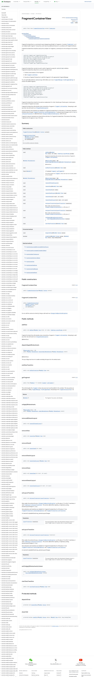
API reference (5, 6)
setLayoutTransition (27, 113)
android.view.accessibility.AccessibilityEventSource (38, 247)
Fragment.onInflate (32, 75)
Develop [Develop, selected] (37, 1)
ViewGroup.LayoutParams (64, 153)
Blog (57, 1)
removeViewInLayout (50, 193)
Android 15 (59, 673)
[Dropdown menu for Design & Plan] (31, 1)
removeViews (48, 196)
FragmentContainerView (38, 28)
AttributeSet (28, 138)
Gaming (33, 673)
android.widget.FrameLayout (33, 37)
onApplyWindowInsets (50, 179)
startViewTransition (50, 223)
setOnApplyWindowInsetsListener (53, 217)
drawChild (47, 236)
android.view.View (27, 34)
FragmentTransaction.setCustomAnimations (44, 112)
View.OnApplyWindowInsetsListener (56, 219)
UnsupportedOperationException (51, 113)
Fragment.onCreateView (61, 106)
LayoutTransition (60, 203)
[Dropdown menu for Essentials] (20, 1)
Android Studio (88, 1)
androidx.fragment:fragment (72, 17)
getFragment (60, 171)
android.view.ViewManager (32, 269)
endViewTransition (50, 167)
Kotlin (72, 22)
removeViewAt (48, 189)
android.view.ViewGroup (30, 36)
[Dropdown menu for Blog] (59, 1)
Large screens (47, 673)
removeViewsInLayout (50, 200)
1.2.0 (77, 21)
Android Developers (25, 13)
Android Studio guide (73, 674)
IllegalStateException (42, 108)
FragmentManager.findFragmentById (41, 389)
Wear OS (46, 675)
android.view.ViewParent (32, 272)
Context (42, 132)
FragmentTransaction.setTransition (56, 510)
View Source (73, 19)
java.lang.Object (25, 33)
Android (21, 673)
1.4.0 (77, 377)
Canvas (59, 233)
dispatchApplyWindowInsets (52, 162)
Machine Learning (35, 675)
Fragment (54, 171)
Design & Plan (27, 1)
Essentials (16, 1)
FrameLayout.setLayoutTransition (33, 505)
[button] (8, 19)
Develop (32, 13)
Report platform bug (86, 673)
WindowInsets (31, 160)
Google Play (46, 1)
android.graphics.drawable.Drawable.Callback (36, 250)
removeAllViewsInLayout (51, 183)
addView (47, 152)
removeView (48, 186)
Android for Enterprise (23, 675)
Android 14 (59, 675)
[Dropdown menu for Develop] (40, 1)
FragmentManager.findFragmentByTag (63, 79)
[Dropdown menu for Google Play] (51, 1)
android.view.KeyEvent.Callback (33, 258)
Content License (55, 626)
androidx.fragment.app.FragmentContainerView (39, 38)
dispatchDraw (48, 233)
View (46, 153)
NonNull (38, 132)
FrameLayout (52, 28)
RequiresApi (49, 160)
